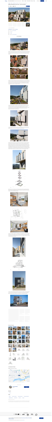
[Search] (15, 1)
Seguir (26, 415)
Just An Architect (14, 30)
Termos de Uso (23, 417)
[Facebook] (8, 6)
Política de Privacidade (28, 417)
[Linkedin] (11, 6)
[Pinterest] (15, 6)
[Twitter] (10, 6)
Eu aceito (41, 418)
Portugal (16, 29)
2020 (11, 33)
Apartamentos (10, 29)
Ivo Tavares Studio (14, 34)
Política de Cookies (11, 418)
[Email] (13, 6)
